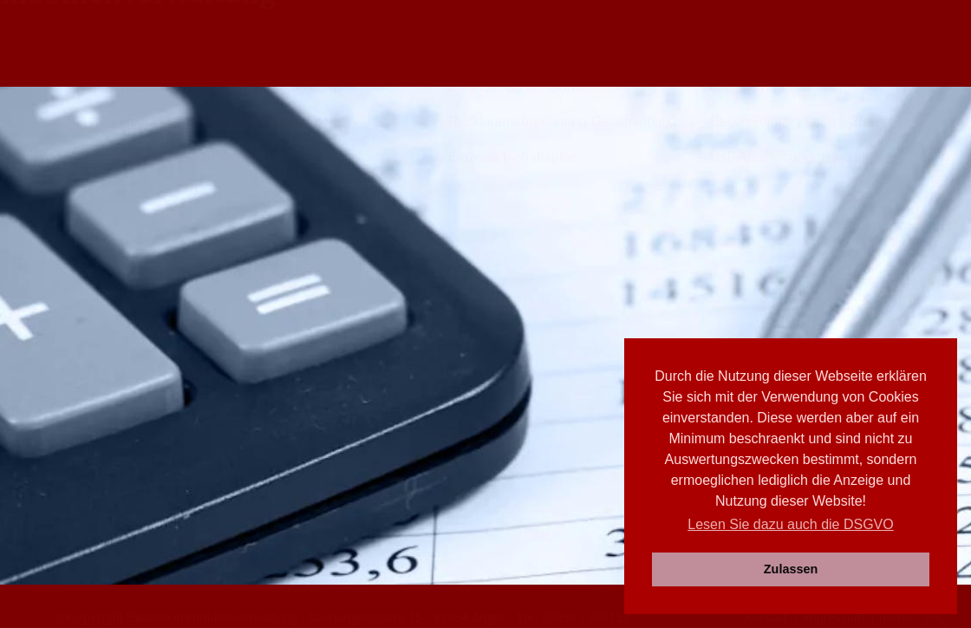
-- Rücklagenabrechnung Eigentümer (221, 393)
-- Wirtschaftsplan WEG (180, 429)
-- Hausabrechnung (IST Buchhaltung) (225, 358)
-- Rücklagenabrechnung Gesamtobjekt (555, 393)
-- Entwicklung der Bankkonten (529, 358)
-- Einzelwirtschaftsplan (506, 429)
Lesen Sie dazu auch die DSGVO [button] (790, 524)
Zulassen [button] (791, 569)
